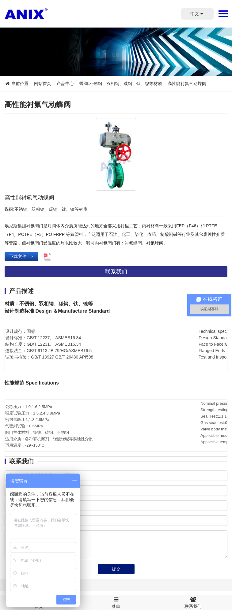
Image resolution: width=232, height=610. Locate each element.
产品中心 (65, 83)
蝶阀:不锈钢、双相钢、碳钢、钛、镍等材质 (120, 83)
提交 (116, 569)
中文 (197, 13)
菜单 (116, 600)
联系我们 (116, 272)
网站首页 (42, 83)
